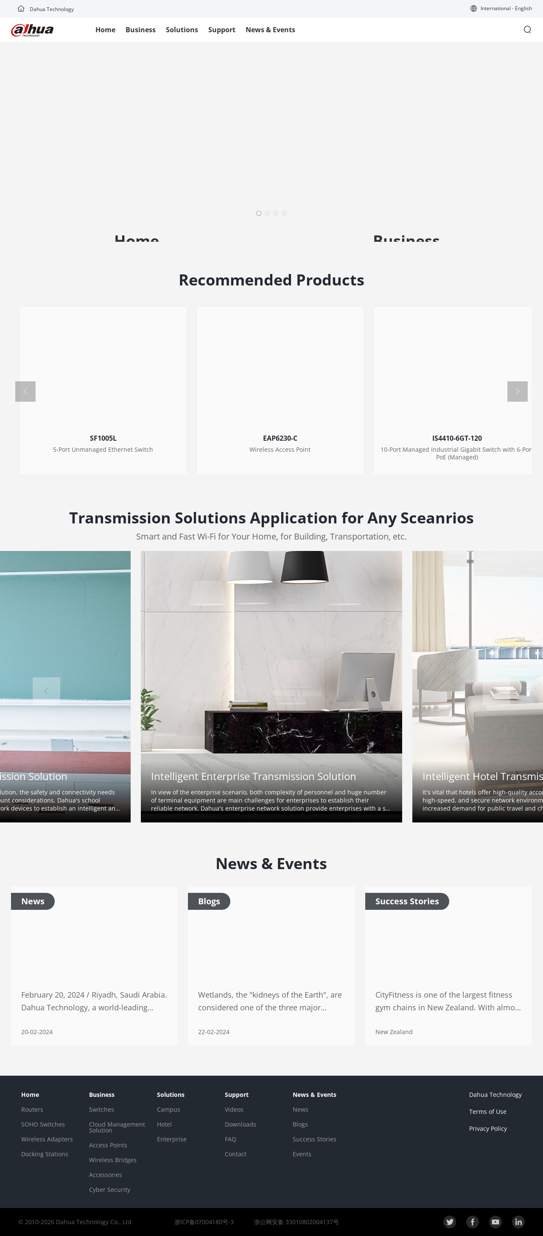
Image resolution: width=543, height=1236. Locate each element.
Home (105, 29)
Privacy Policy (488, 1128)
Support (221, 29)
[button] (501, 9)
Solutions (182, 29)
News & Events (270, 29)
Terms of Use (488, 1111)
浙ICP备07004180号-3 (204, 1222)
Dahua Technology (45, 9)
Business (141, 29)
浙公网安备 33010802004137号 (295, 1222)
